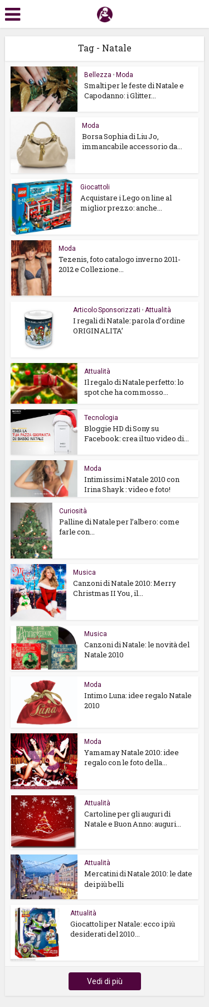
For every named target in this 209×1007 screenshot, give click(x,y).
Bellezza (97, 75)
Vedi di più (105, 981)
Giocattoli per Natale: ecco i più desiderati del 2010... (122, 929)
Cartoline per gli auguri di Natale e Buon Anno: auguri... (132, 819)
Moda (124, 75)
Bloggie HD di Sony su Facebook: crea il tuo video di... (136, 433)
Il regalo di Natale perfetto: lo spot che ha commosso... (134, 387)
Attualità (158, 310)
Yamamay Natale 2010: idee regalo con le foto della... (131, 757)
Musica (84, 572)
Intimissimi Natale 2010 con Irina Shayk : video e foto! (131, 484)
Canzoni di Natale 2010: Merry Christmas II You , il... (124, 588)
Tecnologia (101, 418)
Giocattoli (95, 187)
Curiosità (73, 511)
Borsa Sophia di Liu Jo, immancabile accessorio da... (132, 141)
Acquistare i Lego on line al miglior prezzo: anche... (126, 203)
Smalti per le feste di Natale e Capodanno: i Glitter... (134, 90)
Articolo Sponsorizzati (106, 310)
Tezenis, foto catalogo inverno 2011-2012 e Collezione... (120, 264)
